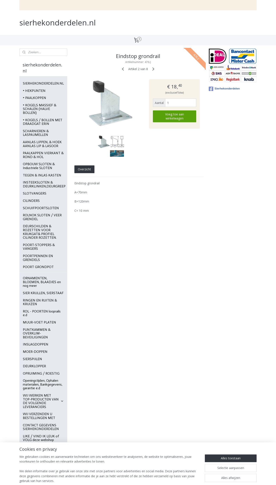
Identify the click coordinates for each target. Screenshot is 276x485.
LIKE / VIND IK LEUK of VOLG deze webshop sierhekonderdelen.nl (41, 440)
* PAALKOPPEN (34, 98)
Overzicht (84, 169)
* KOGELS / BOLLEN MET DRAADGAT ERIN (42, 122)
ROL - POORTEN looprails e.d (42, 313)
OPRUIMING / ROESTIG (41, 373)
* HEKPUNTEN (34, 91)
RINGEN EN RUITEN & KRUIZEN (40, 302)
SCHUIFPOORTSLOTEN (41, 208)
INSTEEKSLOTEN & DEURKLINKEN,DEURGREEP (44, 184)
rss (135, 477)
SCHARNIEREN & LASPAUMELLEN (36, 133)
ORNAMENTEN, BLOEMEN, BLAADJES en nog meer (42, 282)
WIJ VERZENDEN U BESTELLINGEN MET (39, 416)
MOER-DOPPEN (35, 352)
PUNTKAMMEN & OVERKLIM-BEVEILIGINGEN (36, 333)
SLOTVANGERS (34, 193)
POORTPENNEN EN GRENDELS (38, 258)
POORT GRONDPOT (38, 267)
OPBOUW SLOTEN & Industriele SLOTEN (39, 166)
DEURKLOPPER (34, 366)
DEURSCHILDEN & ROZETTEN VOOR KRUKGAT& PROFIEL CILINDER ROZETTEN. (40, 232)
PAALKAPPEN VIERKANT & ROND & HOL (43, 155)
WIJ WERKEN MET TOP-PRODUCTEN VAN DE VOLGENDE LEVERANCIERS (43, 401)
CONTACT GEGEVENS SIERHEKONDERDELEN (41, 427)
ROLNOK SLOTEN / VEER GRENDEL (42, 217)
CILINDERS (31, 201)
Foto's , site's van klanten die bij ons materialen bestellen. (41, 455)
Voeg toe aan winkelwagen (174, 116)
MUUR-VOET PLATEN (39, 322)
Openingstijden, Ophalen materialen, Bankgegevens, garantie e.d (42, 384)
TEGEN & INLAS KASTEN (42, 175)
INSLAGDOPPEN (35, 344)
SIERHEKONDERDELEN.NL (43, 83)
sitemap (126, 477)
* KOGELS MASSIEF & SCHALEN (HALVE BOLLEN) (39, 109)
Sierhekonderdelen (224, 88)
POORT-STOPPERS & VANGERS (39, 247)
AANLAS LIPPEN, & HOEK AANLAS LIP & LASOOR (42, 144)
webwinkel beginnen (152, 477)
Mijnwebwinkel (189, 477)
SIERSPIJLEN (32, 359)
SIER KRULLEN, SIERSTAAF (43, 293)
